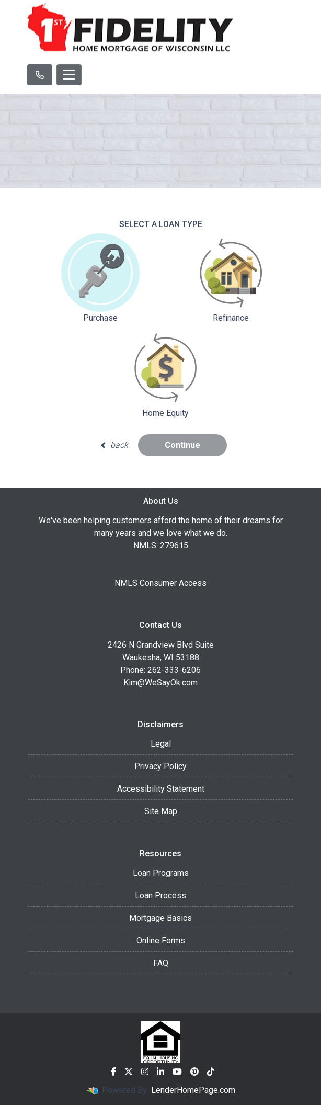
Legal (161, 744)
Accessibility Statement (160, 789)
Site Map (160, 811)
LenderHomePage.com (193, 1090)
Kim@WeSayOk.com (160, 682)
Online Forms (160, 940)
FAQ (160, 963)
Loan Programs (161, 873)
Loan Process (160, 895)
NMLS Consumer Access (160, 583)
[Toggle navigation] (69, 74)
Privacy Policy (160, 766)
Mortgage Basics (160, 918)
